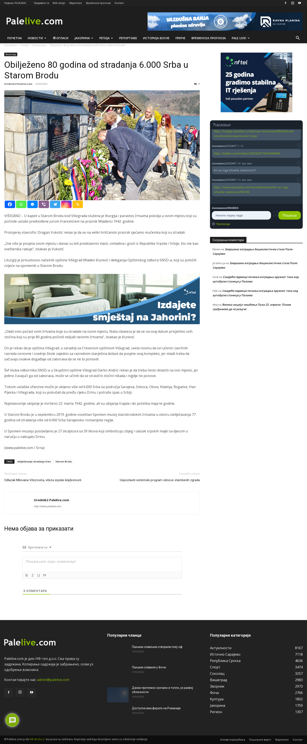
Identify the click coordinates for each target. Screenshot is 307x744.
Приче (180, 38)
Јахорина (83, 38)
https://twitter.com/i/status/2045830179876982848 (247, 153)
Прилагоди (223, 224)
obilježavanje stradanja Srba (34, 461)
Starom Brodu (63, 461)
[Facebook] (10, 204)
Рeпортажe (128, 38)
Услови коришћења (232, 739)
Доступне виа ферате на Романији (156, 708)
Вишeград (11, 54)
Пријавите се (41, 2)
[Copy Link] (77, 204)
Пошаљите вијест (260, 739)
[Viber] (44, 204)
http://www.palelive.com (47, 506)
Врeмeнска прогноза (208, 38)
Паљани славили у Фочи (149, 667)
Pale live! (241, 38)
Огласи (60, 38)
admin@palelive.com (53, 679)
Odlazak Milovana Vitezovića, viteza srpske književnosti (42, 480)
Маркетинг (75, 2)
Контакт (119, 2)
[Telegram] (55, 204)
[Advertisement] (256, 353)
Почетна (14, 38)
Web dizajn (59, 2)
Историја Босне (156, 38)
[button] (298, 38)
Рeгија (106, 38)
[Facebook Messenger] (32, 204)
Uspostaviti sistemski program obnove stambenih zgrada (160, 480)
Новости (37, 38)
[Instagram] (66, 204)
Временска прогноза (98, 2)
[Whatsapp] (21, 204)
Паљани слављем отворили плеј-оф (157, 647)
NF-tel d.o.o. (37, 739)
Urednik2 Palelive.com (18, 83)
